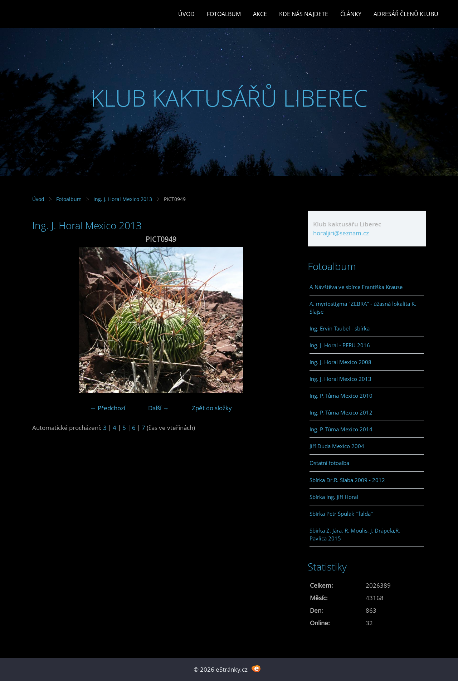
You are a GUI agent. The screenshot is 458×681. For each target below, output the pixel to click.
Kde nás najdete (303, 14)
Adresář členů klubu (406, 14)
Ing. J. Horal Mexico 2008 (340, 362)
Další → (158, 408)
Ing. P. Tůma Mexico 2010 (341, 395)
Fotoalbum (224, 14)
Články (350, 14)
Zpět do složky (212, 408)
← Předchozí (107, 408)
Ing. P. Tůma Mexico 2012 (341, 412)
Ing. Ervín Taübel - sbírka (340, 328)
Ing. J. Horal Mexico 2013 (122, 199)
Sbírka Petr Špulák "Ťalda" (341, 513)
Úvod (186, 14)
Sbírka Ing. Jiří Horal (334, 496)
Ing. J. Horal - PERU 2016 (340, 345)
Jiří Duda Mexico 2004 (337, 446)
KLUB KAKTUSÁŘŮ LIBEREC (229, 97)
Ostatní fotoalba (329, 462)
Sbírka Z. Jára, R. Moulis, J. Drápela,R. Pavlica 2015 (355, 534)
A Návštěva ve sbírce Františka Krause (356, 286)
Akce (260, 14)
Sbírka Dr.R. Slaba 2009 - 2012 (347, 480)
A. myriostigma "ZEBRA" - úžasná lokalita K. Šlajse (363, 307)
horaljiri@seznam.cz (341, 233)
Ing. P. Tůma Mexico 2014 (341, 429)
